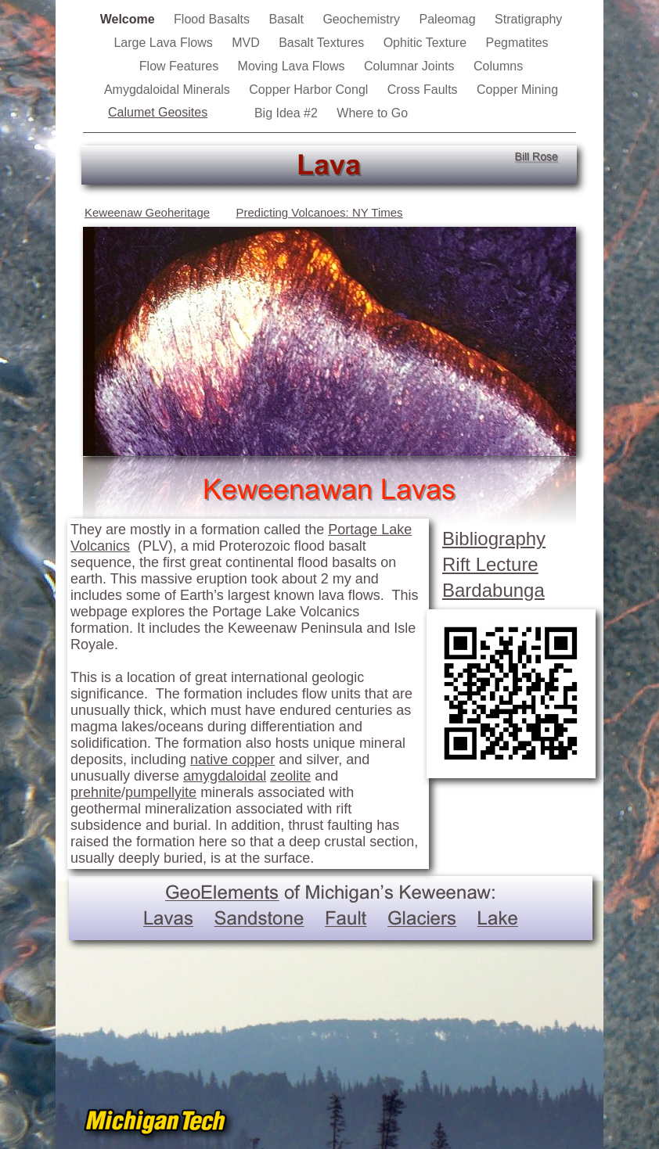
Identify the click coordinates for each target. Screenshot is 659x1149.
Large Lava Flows (164, 42)
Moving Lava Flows (293, 66)
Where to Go (372, 113)
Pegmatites (517, 42)
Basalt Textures (323, 42)
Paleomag (450, 19)
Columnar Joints (411, 66)
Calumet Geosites (157, 112)
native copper (232, 759)
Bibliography (494, 538)
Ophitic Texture (427, 42)
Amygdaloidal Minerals (168, 89)
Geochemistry (362, 19)
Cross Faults (424, 89)
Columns (498, 66)
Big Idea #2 (287, 113)
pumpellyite (160, 792)
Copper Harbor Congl (310, 89)
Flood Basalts (213, 19)
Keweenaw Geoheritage (147, 212)
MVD (247, 42)
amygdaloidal (224, 776)
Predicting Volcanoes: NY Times (319, 212)
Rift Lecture (490, 564)
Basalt (287, 19)
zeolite (290, 776)
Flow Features (180, 66)
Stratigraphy (528, 19)
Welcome (129, 19)
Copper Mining (517, 89)
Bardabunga (493, 590)
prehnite (95, 792)
